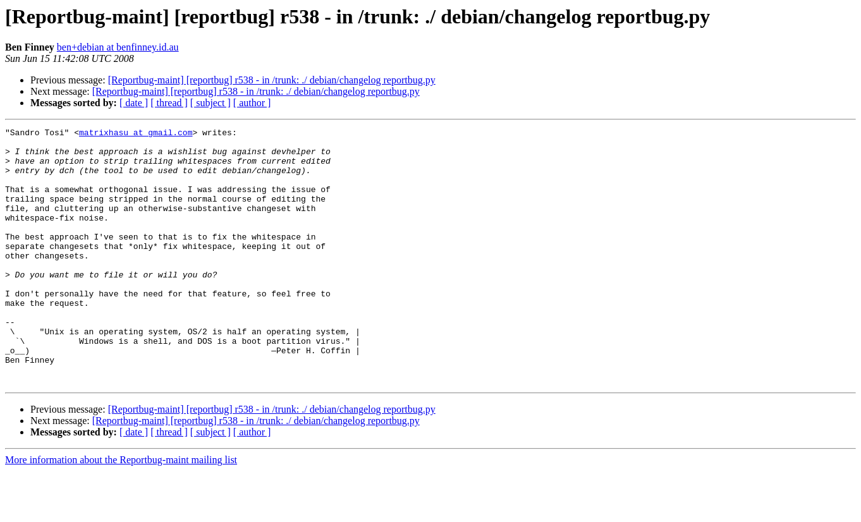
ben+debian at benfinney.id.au (118, 47)
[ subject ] (210, 102)
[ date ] (133, 102)
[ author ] (252, 102)
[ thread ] (169, 102)
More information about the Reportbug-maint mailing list (121, 511)
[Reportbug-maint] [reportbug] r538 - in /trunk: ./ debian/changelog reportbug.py (272, 80)
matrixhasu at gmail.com (135, 134)
